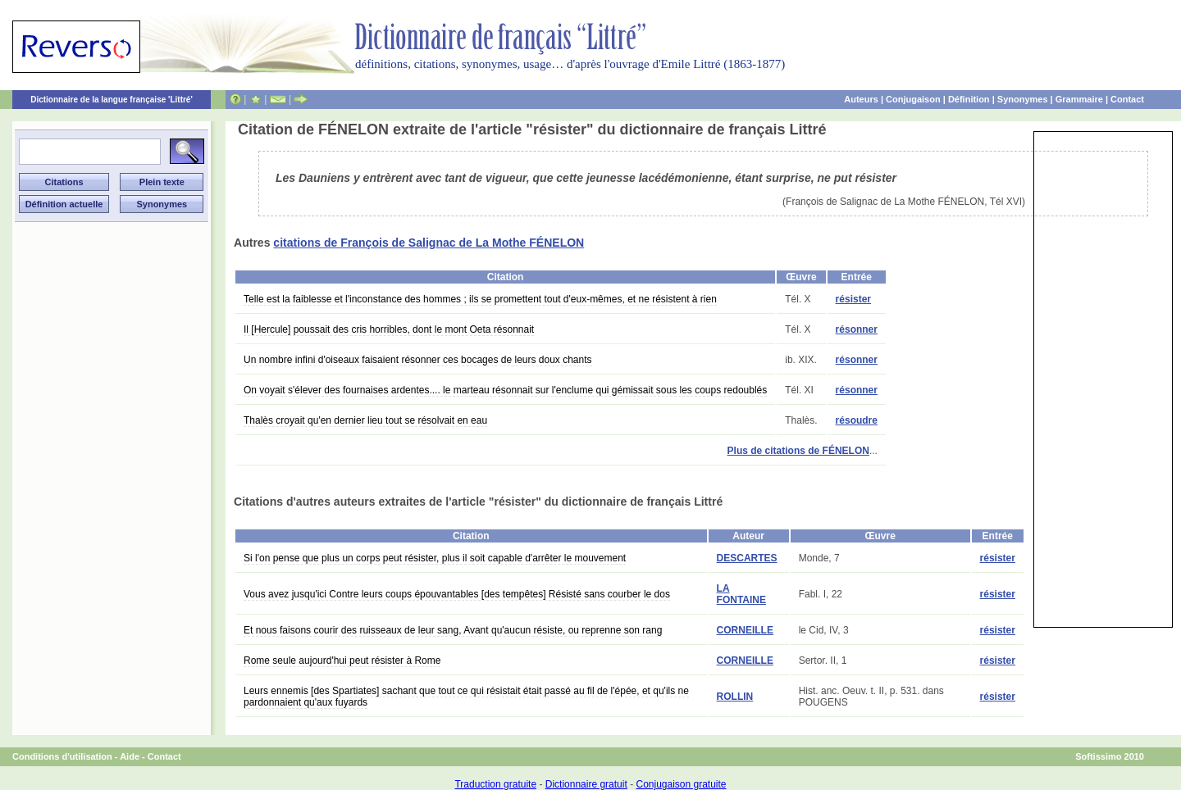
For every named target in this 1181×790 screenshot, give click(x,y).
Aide (129, 756)
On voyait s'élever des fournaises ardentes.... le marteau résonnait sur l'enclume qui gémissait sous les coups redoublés (505, 390)
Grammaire (1079, 99)
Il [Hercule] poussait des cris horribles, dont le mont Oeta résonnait (389, 329)
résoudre (857, 420)
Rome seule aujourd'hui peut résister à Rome (342, 660)
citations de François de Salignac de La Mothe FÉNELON (428, 242)
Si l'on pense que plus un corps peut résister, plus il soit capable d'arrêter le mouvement (435, 558)
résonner (857, 329)
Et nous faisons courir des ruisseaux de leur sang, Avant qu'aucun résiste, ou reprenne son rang (453, 630)
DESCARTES (747, 558)
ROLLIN (735, 696)
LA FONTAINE (741, 594)
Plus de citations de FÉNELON (798, 450)
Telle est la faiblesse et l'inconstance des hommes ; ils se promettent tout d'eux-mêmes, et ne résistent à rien (480, 299)
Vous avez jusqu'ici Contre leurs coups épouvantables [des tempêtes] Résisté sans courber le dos (457, 594)
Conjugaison (913, 99)
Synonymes (1022, 99)
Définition (969, 99)
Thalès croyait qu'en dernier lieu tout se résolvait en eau (365, 420)
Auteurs (861, 99)
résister (853, 299)
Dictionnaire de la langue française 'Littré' (111, 99)
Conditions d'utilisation (62, 756)
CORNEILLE (745, 630)
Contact (1127, 99)
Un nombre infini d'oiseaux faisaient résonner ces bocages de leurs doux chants (418, 359)
